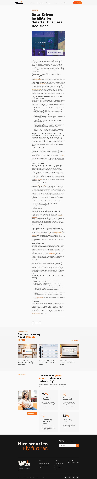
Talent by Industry (58, 465)
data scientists (38, 179)
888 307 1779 (21, 470)
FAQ (40, 468)
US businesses (37, 79)
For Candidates (64, 2)
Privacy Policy (43, 477)
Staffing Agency (57, 467)
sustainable (52, 253)
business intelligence (36, 89)
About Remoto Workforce (44, 463)
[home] (19, 2)
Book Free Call (78, 2)
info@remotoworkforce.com (24, 468)
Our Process (32, 2)
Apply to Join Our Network (73, 462)
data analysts (39, 297)
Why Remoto (56, 468)
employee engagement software (44, 233)
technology (45, 285)
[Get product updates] (67, 445)
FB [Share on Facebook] (33, 322)
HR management (58, 232)
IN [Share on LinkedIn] (36, 322)
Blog (40, 467)
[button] (40, 3)
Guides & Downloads (43, 465)
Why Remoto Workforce (59, 463)
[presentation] (65, 449)
